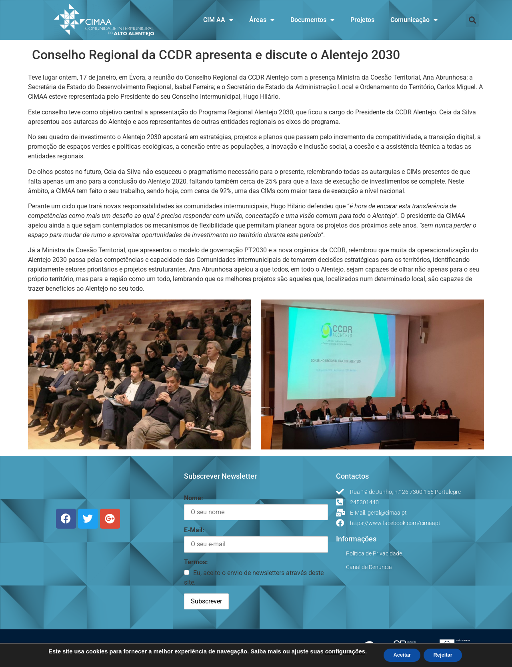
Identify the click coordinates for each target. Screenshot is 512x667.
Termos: (196, 562)
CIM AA (218, 20)
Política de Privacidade (374, 553)
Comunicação (414, 20)
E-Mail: (194, 530)
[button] (472, 20)
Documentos (312, 20)
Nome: (193, 498)
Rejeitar (446, 654)
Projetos (362, 20)
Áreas (261, 20)
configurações (339, 651)
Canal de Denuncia (369, 567)
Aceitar (399, 654)
